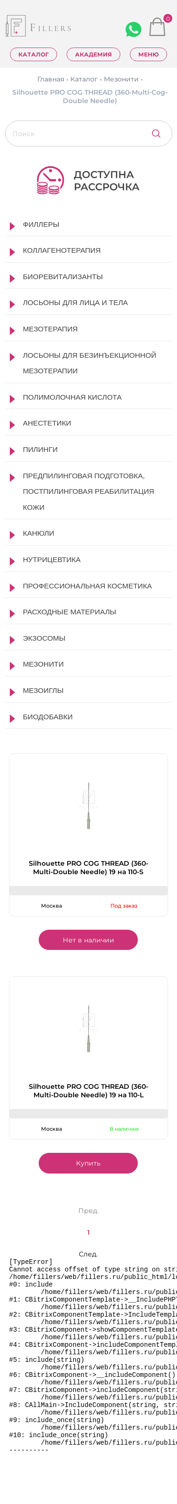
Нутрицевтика (52, 559)
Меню (148, 54)
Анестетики (47, 423)
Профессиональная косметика (87, 586)
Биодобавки (48, 717)
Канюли (38, 533)
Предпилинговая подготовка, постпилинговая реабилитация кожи (88, 491)
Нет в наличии (88, 940)
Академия (93, 54)
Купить (88, 1163)
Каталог (33, 54)
